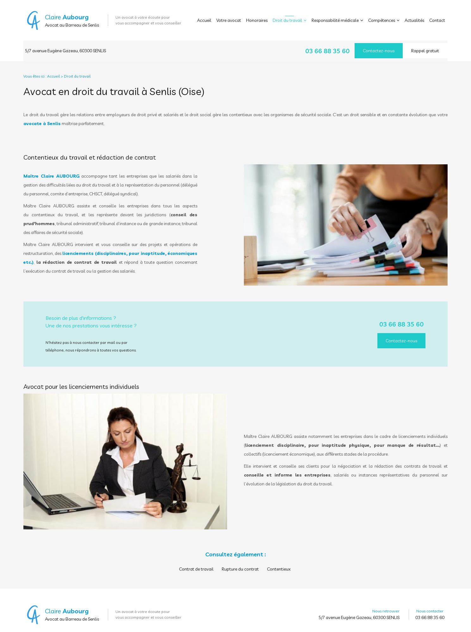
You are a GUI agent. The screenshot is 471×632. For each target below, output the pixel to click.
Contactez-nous (378, 48)
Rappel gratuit (425, 48)
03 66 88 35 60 (327, 48)
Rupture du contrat (240, 563)
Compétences (381, 20)
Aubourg (76, 17)
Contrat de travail (196, 563)
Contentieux (279, 563)
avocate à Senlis (42, 118)
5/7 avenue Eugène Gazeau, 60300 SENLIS (65, 48)
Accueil (204, 20)
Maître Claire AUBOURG (51, 171)
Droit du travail (287, 20)
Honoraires (257, 20)
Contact (437, 20)
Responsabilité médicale (335, 20)
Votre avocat (228, 20)
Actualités (414, 20)
